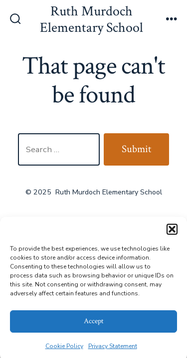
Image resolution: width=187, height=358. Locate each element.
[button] (172, 231)
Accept (94, 323)
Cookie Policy (64, 348)
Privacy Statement (112, 348)
